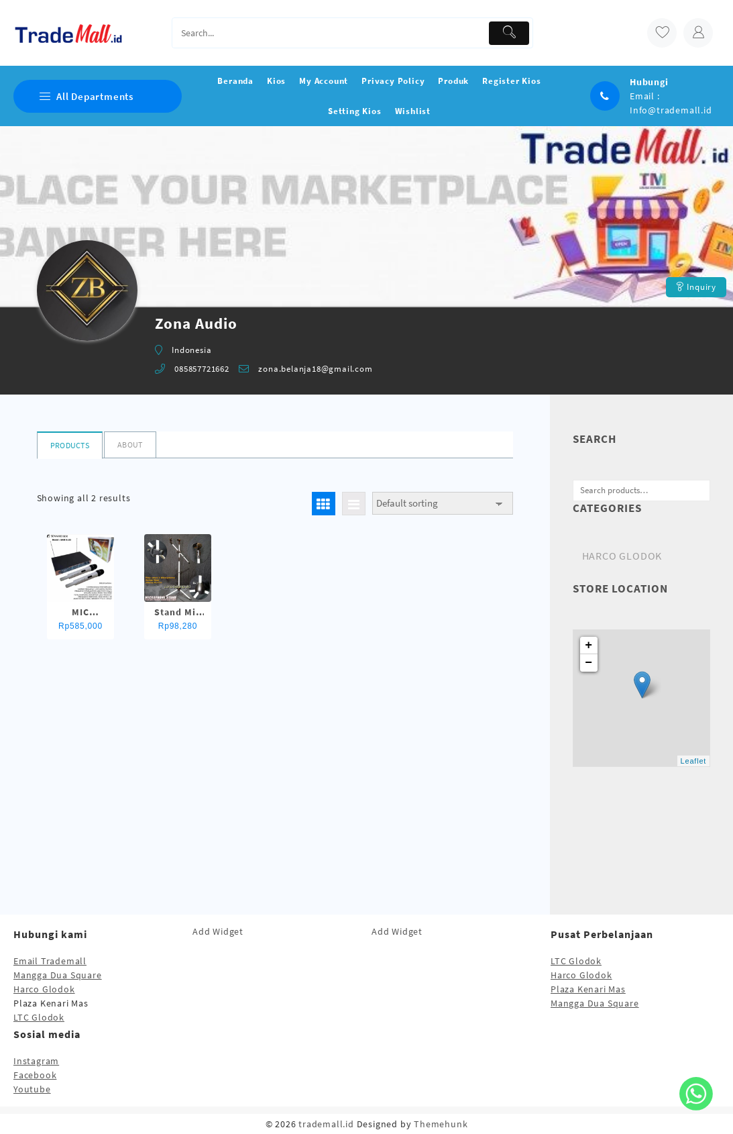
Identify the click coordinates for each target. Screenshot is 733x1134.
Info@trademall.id (671, 110)
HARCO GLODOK (622, 555)
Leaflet (694, 761)
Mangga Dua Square (57, 975)
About (130, 445)
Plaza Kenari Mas (588, 989)
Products (69, 445)
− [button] (589, 663)
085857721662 (201, 368)
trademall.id (326, 1124)
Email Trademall (50, 961)
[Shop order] (442, 503)
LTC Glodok (38, 1017)
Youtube (32, 1089)
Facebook (34, 1075)
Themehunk (440, 1124)
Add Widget (217, 931)
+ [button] (589, 645)
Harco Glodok (44, 989)
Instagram (36, 1061)
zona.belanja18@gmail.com (315, 368)
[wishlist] (662, 33)
